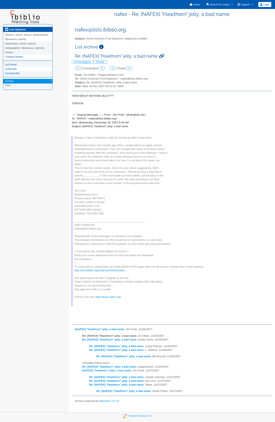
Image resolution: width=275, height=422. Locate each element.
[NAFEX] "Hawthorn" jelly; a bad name (99, 329)
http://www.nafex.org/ (108, 296)
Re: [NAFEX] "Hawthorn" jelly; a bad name (109, 339)
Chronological (82, 61)
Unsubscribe (12, 73)
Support (243, 4)
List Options (15, 29)
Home (194, 4)
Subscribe (11, 68)
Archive (9, 81)
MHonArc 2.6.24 (109, 400)
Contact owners (14, 56)
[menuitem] (194, 4)
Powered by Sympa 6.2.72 (140, 416)
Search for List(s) (217, 4)
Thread (100, 61)
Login (264, 4)
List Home (11, 64)
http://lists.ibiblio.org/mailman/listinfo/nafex (99, 270)
